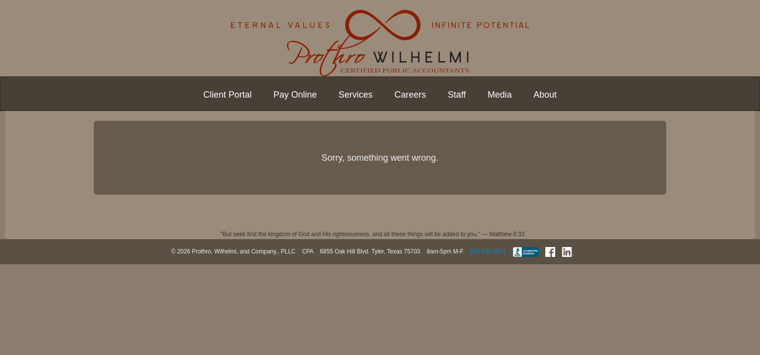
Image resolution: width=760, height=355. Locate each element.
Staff (457, 95)
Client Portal (227, 95)
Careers (410, 95)
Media (500, 95)
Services (356, 95)
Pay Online (295, 95)
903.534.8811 (488, 251)
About (545, 95)
